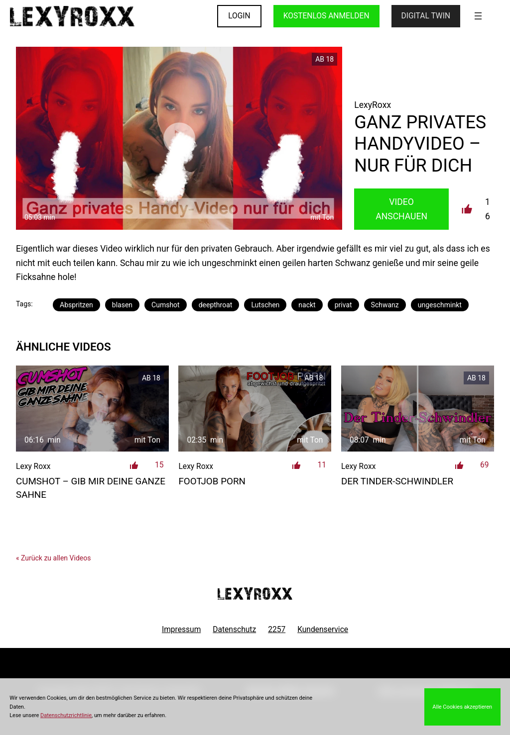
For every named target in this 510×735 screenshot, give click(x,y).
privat (343, 305)
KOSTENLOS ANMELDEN (326, 15)
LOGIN (239, 15)
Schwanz (385, 305)
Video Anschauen (401, 209)
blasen (122, 305)
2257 (276, 629)
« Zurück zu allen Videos (53, 558)
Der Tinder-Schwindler (397, 481)
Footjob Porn (211, 481)
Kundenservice (322, 629)
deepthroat (216, 305)
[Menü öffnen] (478, 16)
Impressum (181, 629)
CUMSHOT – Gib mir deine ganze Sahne (90, 488)
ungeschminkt (440, 305)
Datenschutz (234, 629)
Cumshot (165, 305)
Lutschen (265, 305)
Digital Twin (425, 15)
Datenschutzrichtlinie (66, 715)
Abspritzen (76, 305)
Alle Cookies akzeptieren (462, 707)
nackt (306, 305)
